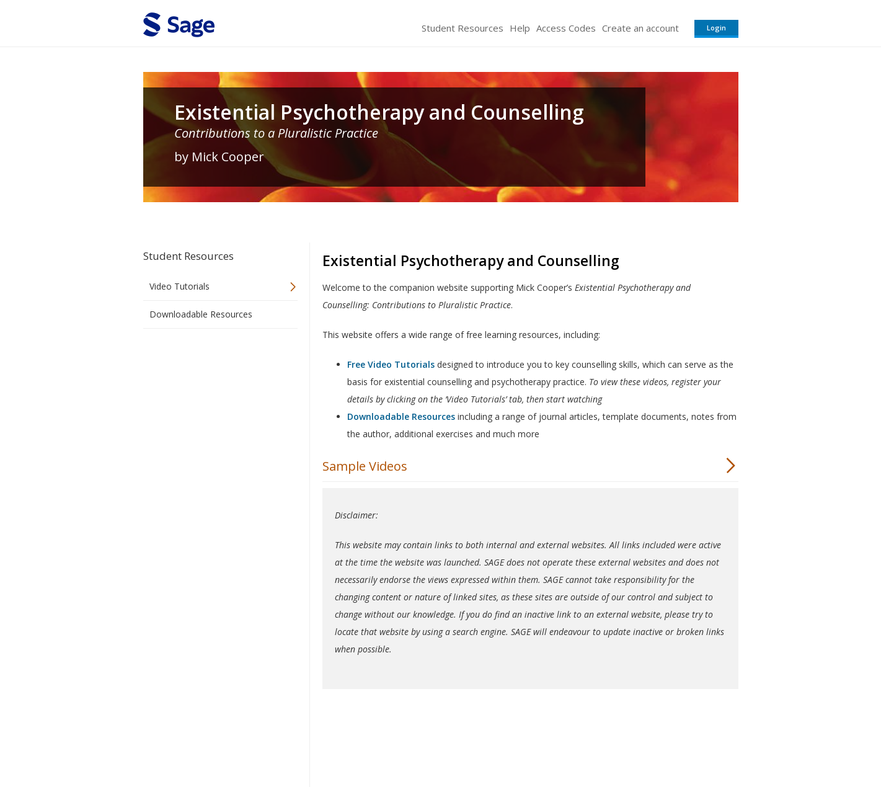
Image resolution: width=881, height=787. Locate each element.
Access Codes (566, 28)
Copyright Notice (587, 741)
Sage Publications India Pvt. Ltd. (323, 741)
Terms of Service (511, 741)
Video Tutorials (179, 286)
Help (520, 28)
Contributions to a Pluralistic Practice (276, 133)
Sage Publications (213, 741)
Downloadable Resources (200, 314)
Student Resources (462, 28)
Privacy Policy (656, 741)
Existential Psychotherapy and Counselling (379, 112)
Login (716, 27)
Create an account (640, 28)
